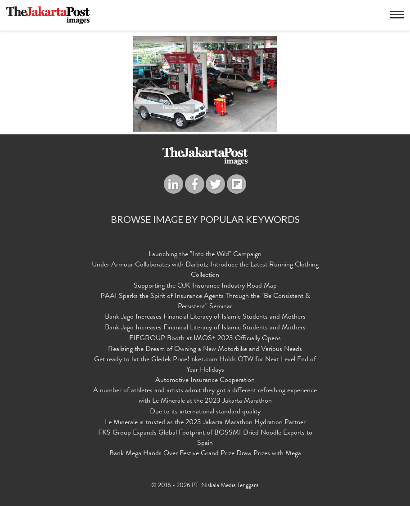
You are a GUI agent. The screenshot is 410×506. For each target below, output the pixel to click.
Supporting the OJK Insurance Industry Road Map (205, 286)
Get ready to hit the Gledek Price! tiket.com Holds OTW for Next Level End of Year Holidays (205, 365)
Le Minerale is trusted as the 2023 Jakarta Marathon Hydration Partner (205, 422)
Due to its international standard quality (205, 412)
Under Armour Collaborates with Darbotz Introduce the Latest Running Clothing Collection (205, 270)
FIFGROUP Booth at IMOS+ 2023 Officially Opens (205, 338)
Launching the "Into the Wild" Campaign (205, 254)
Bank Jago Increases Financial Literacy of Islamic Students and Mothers (205, 317)
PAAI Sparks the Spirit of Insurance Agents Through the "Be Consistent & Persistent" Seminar (205, 302)
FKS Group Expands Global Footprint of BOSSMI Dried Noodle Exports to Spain (205, 438)
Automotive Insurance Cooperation (205, 380)
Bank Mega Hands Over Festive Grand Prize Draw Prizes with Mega (205, 453)
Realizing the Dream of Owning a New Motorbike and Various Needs (205, 349)
